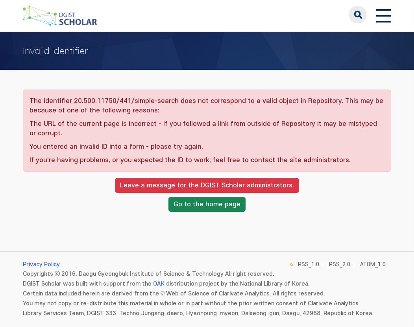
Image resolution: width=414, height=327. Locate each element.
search (357, 14)
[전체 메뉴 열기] (383, 14)
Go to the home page (207, 204)
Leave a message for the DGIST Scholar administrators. (207, 185)
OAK (158, 283)
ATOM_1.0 (373, 264)
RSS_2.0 (339, 264)
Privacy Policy (41, 264)
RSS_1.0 (308, 264)
